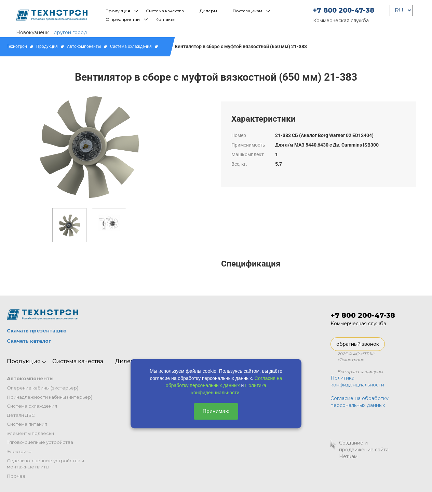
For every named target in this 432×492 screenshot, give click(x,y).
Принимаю (215, 411)
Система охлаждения (131, 46)
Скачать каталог (29, 341)
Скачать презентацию (37, 331)
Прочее (16, 476)
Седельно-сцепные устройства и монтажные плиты (45, 464)
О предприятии (123, 19)
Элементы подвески (30, 433)
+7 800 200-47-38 (343, 10)
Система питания (27, 424)
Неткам (348, 456)
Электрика (19, 451)
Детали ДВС (21, 415)
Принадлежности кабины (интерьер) (49, 397)
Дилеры (208, 10)
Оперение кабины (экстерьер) (42, 388)
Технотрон (17, 46)
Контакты (165, 19)
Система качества (165, 10)
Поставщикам (247, 10)
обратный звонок (357, 344)
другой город (70, 32)
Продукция (118, 10)
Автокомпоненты (84, 46)
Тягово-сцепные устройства (40, 442)
